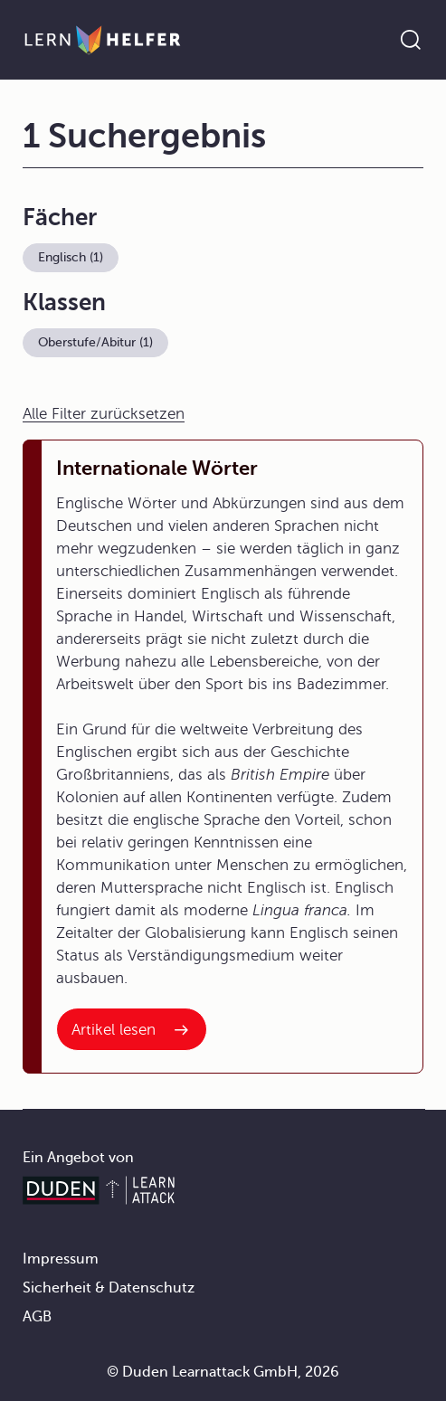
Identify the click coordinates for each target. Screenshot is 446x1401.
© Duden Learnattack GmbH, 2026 (223, 1372)
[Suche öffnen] (410, 39)
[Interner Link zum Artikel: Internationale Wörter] (131, 1029)
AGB (37, 1317)
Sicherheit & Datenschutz (109, 1288)
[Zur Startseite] (103, 40)
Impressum (61, 1259)
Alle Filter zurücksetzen (104, 413)
